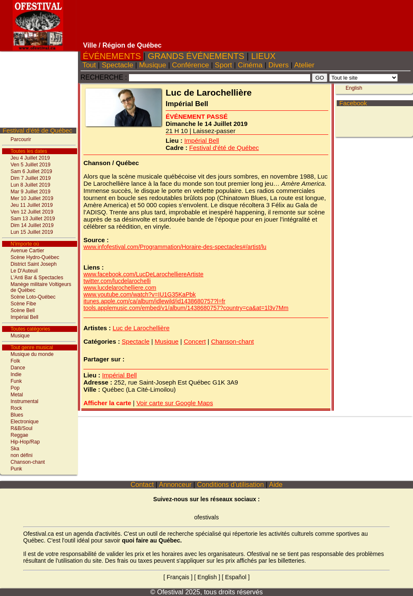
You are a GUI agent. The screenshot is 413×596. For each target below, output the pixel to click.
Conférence (190, 65)
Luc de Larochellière (141, 327)
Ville (90, 45)
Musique (20, 336)
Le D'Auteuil (24, 271)
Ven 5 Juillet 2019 (31, 165)
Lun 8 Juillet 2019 (30, 185)
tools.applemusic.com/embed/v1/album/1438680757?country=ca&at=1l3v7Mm (185, 308)
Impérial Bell (24, 317)
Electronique (25, 422)
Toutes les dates (29, 151)
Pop (15, 388)
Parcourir (21, 139)
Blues (17, 415)
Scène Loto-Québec (33, 297)
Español (236, 577)
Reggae (19, 435)
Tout (89, 65)
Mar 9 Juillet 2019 (31, 192)
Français (177, 577)
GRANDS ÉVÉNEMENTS (196, 56)
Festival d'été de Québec (37, 130)
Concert (195, 341)
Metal (17, 395)
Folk (15, 361)
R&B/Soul (21, 428)
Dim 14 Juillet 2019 (32, 225)
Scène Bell (23, 310)
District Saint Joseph (33, 264)
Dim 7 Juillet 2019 (31, 178)
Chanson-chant (28, 462)
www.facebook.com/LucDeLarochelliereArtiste (143, 274)
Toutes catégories (30, 329)
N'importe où (25, 244)
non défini (21, 455)
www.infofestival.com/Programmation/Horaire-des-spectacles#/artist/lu (174, 246)
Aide (276, 484)
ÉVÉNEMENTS (111, 56)
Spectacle (117, 65)
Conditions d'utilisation (230, 484)
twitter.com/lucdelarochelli (117, 281)
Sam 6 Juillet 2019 (31, 171)
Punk (16, 469)
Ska (15, 449)
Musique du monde (32, 354)
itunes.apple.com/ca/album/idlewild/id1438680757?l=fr (154, 301)
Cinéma (250, 65)
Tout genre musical (32, 347)
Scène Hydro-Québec (35, 257)
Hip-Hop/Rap (25, 442)
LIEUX (263, 56)
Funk (16, 381)
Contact (142, 484)
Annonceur (175, 484)
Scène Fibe (23, 304)
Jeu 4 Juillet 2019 (30, 158)
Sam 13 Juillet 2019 (33, 219)
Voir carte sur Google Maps (175, 402)
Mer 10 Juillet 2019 (32, 198)
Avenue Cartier (27, 251)
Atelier (304, 65)
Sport (223, 65)
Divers (278, 65)
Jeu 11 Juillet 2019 (32, 205)
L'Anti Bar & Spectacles (37, 278)
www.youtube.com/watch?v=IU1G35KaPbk (139, 294)
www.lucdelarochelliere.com (119, 287)
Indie (16, 374)
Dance (18, 368)
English (207, 577)
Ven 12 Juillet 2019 (32, 212)
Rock (16, 408)
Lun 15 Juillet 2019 (32, 232)
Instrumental (24, 401)
